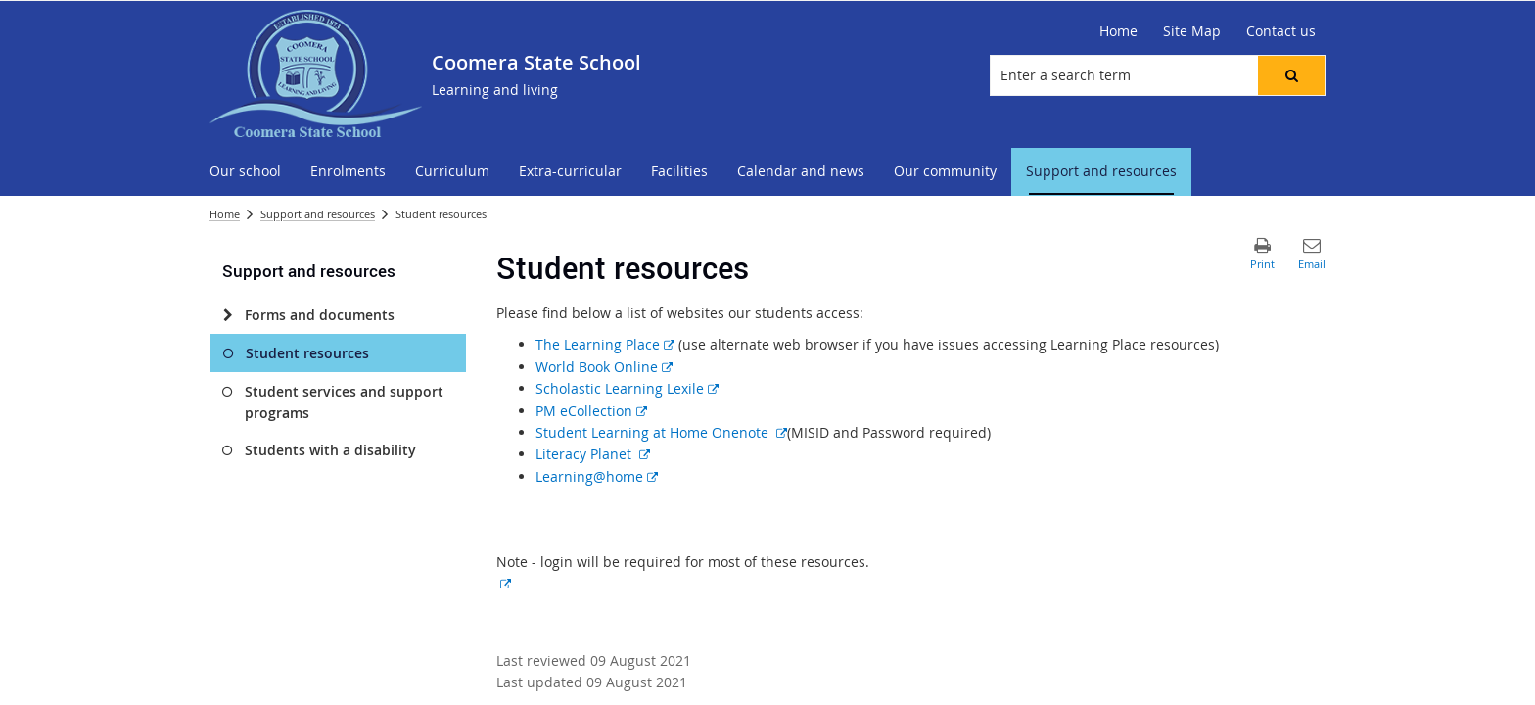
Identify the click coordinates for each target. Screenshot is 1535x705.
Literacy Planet (592, 454)
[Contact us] (1281, 31)
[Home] (1118, 31)
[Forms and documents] (227, 315)
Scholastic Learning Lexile (627, 388)
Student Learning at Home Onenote (661, 432)
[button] (1291, 75)
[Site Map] (1192, 31)
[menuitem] (245, 172)
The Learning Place (604, 344)
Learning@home (596, 476)
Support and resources (317, 214)
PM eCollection (591, 410)
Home (224, 214)
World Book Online (604, 366)
